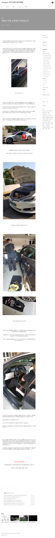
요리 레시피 (45, 80)
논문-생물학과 (45, 70)
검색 (50, 2)
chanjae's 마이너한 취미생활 (12, 2)
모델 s (48, 112)
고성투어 (44, 117)
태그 (20, 6)
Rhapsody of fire (46, 94)
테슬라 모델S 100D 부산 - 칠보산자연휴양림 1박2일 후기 (15, 495)
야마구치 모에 (45, 122)
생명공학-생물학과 (46, 60)
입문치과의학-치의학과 (46, 75)
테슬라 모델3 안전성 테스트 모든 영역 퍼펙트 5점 (13, 504)
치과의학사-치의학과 (46, 73)
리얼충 (49, 122)
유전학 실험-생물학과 (46, 63)
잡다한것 (44, 89)
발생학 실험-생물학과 (46, 65)
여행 (44, 85)
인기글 (47, 101)
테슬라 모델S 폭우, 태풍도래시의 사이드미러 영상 (14, 503)
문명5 (52, 117)
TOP (52, 534)
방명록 (26, 6)
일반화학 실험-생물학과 (47, 58)
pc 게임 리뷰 (45, 114)
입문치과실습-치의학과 (46, 71)
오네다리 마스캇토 (45, 120)
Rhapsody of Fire (46, 115)
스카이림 (51, 127)
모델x (52, 123)
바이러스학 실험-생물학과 (47, 68)
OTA (50, 120)
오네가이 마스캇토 (49, 110)
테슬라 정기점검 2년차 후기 (9, 498)
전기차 (51, 115)
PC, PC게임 (45, 82)
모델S (49, 128)
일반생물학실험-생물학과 (47, 55)
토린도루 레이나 (47, 123)
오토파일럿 (44, 127)
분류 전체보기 (45, 49)
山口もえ (44, 110)
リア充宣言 (47, 125)
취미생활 (44, 78)
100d (51, 122)
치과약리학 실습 (45, 76)
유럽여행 (48, 127)
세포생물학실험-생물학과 (47, 57)
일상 (44, 92)
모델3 (43, 123)
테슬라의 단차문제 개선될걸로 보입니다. (12, 496)
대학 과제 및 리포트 (46, 53)
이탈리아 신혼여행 (45, 119)
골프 (46, 112)
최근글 (44, 101)
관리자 (7, 6)
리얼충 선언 (51, 119)
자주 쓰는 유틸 (45, 87)
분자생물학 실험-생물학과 (47, 66)
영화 (44, 83)
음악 (44, 91)
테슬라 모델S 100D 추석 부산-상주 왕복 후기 (13, 501)
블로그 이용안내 (45, 37)
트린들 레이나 (48, 117)
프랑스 (44, 128)
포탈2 (46, 128)
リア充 (48, 114)
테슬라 (5, 493)
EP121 (44, 125)
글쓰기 (14, 6)
